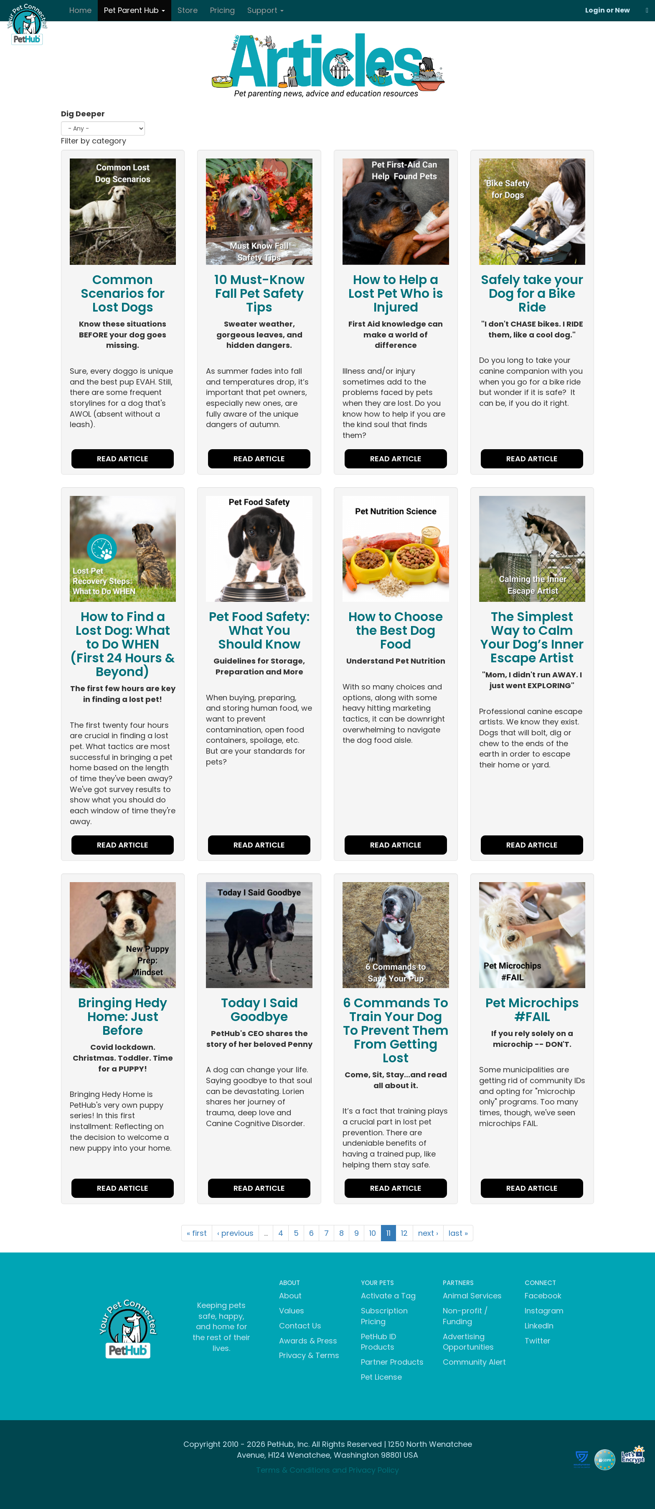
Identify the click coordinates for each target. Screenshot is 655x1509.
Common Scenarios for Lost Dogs (123, 293)
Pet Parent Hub (134, 10)
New (622, 10)
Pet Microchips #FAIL (532, 1010)
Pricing (222, 10)
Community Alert (474, 1362)
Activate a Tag (388, 1295)
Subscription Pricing (384, 1316)
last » (458, 1233)
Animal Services (472, 1295)
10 (372, 1233)
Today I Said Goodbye (259, 1010)
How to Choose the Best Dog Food (395, 630)
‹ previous (235, 1233)
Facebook (543, 1295)
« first (197, 1233)
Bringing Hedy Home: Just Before (122, 1016)
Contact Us (300, 1325)
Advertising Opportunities (468, 1342)
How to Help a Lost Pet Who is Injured (395, 293)
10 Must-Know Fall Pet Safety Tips (259, 293)
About (290, 1295)
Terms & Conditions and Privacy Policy (327, 1470)
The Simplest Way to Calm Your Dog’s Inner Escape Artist (532, 637)
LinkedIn (539, 1325)
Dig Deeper (83, 113)
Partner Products (392, 1362)
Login (595, 10)
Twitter (538, 1340)
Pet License (381, 1377)
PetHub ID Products (378, 1342)
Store (188, 10)
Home (80, 10)
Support (265, 10)
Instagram (544, 1310)
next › (428, 1233)
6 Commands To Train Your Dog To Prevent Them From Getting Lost (396, 1030)
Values (291, 1310)
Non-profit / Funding (465, 1316)
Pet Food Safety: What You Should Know (259, 630)
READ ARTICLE (122, 458)
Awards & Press (308, 1340)
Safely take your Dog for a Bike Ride (532, 293)
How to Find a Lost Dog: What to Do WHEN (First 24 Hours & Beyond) (122, 644)
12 (404, 1233)
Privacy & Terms (309, 1355)
